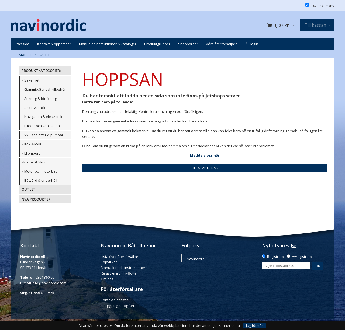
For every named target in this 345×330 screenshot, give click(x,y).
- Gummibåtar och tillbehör (44, 89)
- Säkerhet (30, 80)
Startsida (26, 54)
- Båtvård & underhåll (39, 180)
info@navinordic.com (49, 282)
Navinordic (195, 259)
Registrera (275, 256)
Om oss (107, 278)
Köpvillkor (109, 261)
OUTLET (29, 189)
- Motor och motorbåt (39, 171)
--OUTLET (44, 54)
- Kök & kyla (31, 144)
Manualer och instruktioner (123, 267)
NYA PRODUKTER (36, 199)
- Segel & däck (33, 107)
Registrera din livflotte (119, 273)
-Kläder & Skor (34, 162)
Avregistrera (302, 256)
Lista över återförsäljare (120, 256)
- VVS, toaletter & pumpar (42, 134)
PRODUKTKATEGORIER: (41, 70)
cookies (106, 325)
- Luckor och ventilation (41, 125)
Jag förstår (254, 325)
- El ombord (31, 153)
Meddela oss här (205, 155)
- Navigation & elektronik (42, 116)
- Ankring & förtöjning (39, 98)
